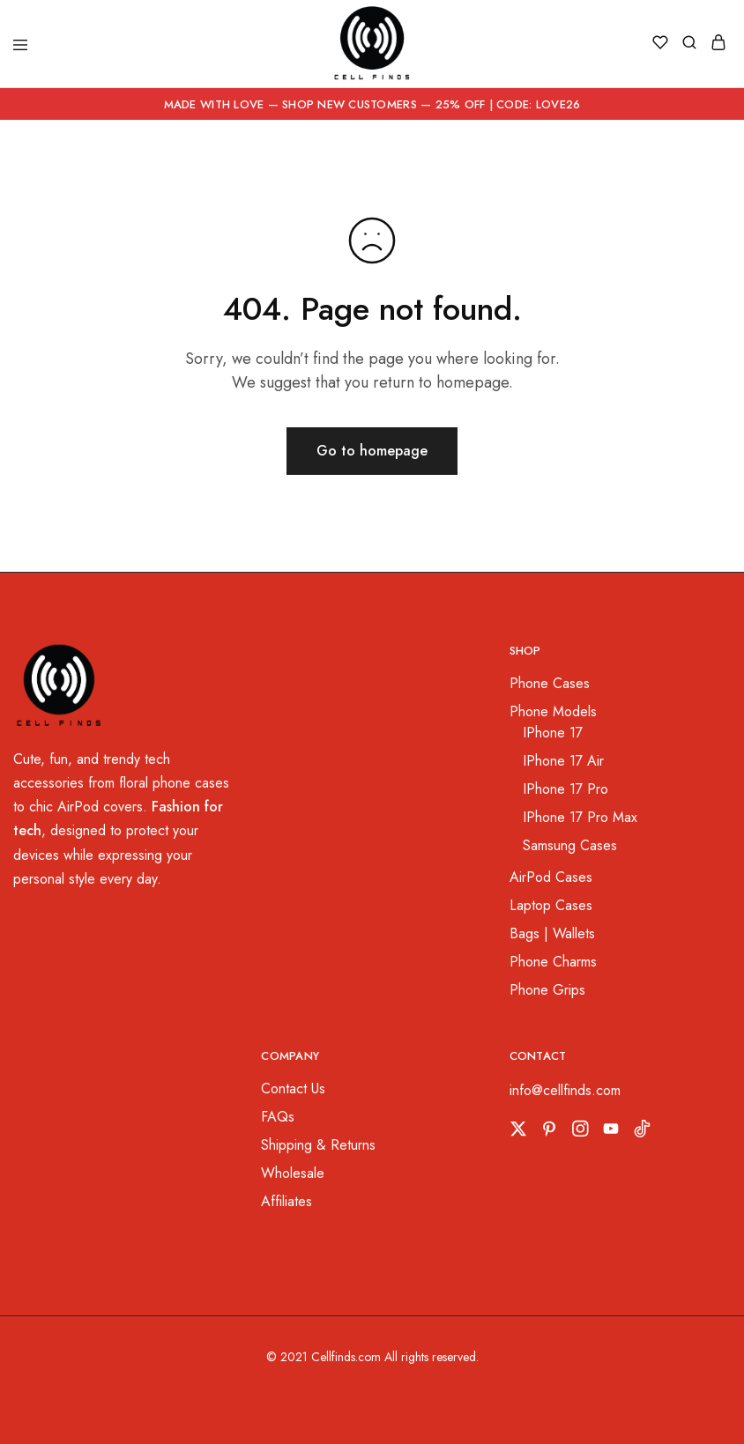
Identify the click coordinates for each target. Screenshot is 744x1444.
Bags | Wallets (552, 933)
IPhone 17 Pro (565, 789)
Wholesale (292, 1173)
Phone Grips (547, 990)
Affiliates (286, 1201)
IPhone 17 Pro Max (580, 817)
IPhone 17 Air (563, 761)
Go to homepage (372, 451)
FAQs (277, 1117)
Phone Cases (550, 683)
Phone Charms (553, 962)
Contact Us (293, 1088)
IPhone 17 (553, 732)
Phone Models (553, 711)
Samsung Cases (570, 845)
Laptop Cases (551, 905)
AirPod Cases (551, 877)
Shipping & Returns (318, 1145)
